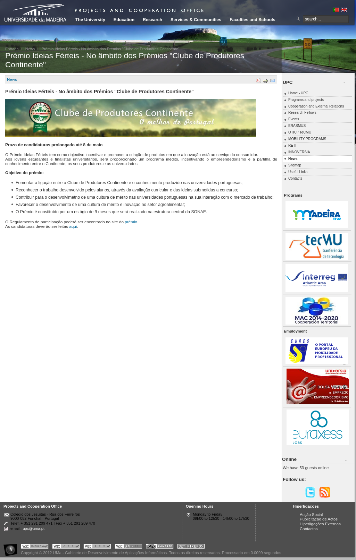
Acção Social (311, 514)
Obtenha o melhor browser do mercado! (191, 547)
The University (90, 19)
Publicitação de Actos (319, 519)
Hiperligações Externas (320, 524)
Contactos (309, 529)
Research (152, 19)
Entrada (12, 49)
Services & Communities (196, 19)
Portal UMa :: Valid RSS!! (97, 547)
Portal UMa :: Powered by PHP (160, 547)
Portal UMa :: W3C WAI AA (128, 547)
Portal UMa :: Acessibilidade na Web (12, 547)
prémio (131, 221)
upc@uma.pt (33, 528)
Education (124, 19)
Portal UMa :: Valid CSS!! (66, 547)
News (30, 49)
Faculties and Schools (252, 19)
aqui (73, 226)
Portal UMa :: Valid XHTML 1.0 (35, 547)
